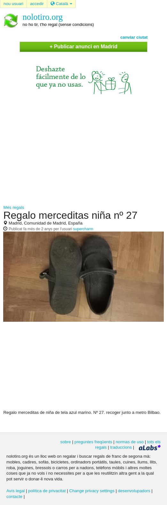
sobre (65, 441)
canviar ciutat (134, 37)
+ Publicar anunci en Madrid (83, 46)
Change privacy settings (92, 490)
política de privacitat (47, 490)
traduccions (121, 447)
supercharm (83, 229)
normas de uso (129, 441)
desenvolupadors (134, 490)
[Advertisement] (83, 148)
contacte (14, 496)
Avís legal (15, 490)
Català (62, 3)
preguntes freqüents (93, 441)
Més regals (13, 207)
